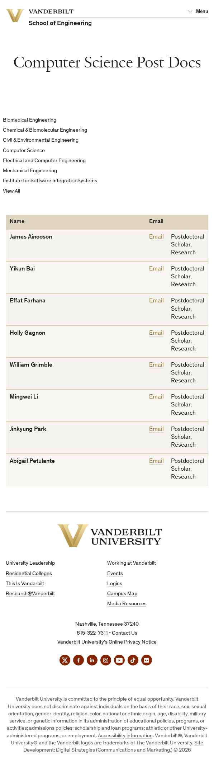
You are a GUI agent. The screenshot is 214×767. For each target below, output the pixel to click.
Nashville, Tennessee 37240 (107, 624)
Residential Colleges (29, 574)
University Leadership (30, 563)
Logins (114, 584)
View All (11, 191)
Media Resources (127, 604)
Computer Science (24, 151)
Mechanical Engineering (30, 171)
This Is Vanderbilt (25, 584)
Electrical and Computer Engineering (44, 161)
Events (115, 574)
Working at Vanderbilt (131, 563)
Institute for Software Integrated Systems (50, 181)
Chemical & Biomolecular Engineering (45, 130)
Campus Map (122, 594)
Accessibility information (125, 736)
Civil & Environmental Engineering (41, 140)
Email (156, 237)
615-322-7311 (92, 633)
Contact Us (124, 633)
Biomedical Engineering (29, 120)
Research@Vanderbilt (30, 594)
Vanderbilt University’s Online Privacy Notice (107, 642)
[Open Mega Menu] (197, 11)
